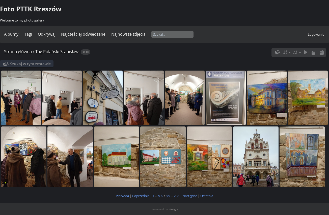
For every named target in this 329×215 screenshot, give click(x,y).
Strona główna (18, 51)
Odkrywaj (47, 34)
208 (176, 196)
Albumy (11, 34)
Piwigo (173, 209)
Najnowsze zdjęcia (128, 34)
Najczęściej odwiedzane (83, 34)
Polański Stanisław (60, 51)
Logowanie (316, 34)
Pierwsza (122, 196)
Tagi (28, 34)
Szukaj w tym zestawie (30, 63)
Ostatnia (206, 196)
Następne (189, 196)
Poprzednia (140, 196)
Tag (38, 51)
